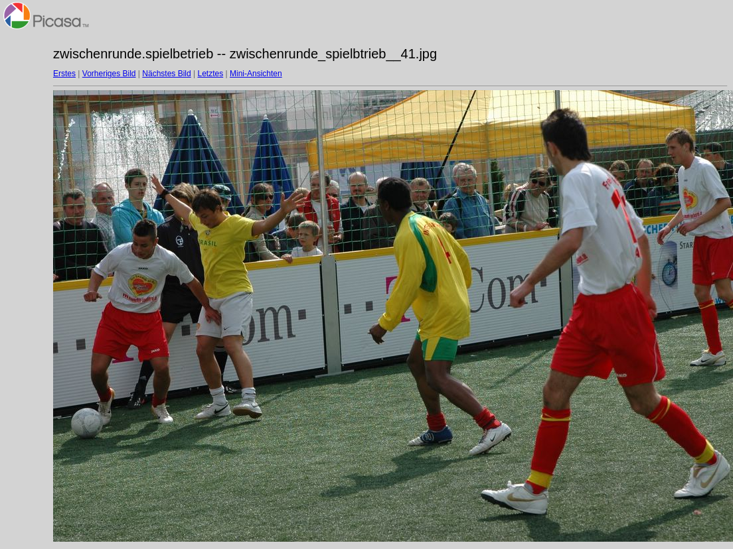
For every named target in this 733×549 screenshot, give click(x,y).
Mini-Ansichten (256, 73)
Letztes (211, 73)
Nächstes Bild (166, 73)
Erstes (64, 73)
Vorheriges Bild (109, 73)
